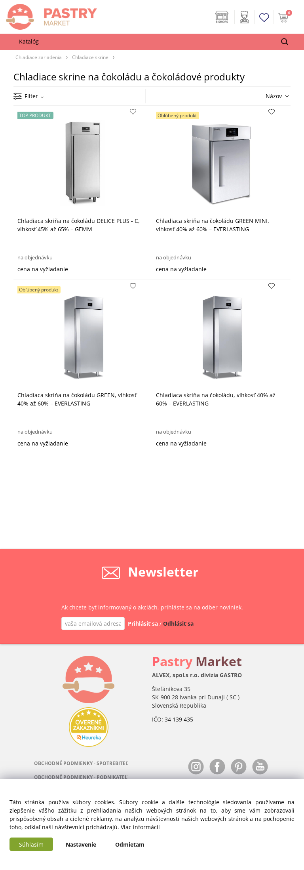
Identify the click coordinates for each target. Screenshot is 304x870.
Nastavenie (81, 844)
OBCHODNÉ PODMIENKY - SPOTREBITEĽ (81, 763)
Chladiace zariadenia (38, 57)
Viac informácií (140, 827)
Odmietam (129, 844)
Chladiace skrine (90, 57)
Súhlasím (31, 844)
